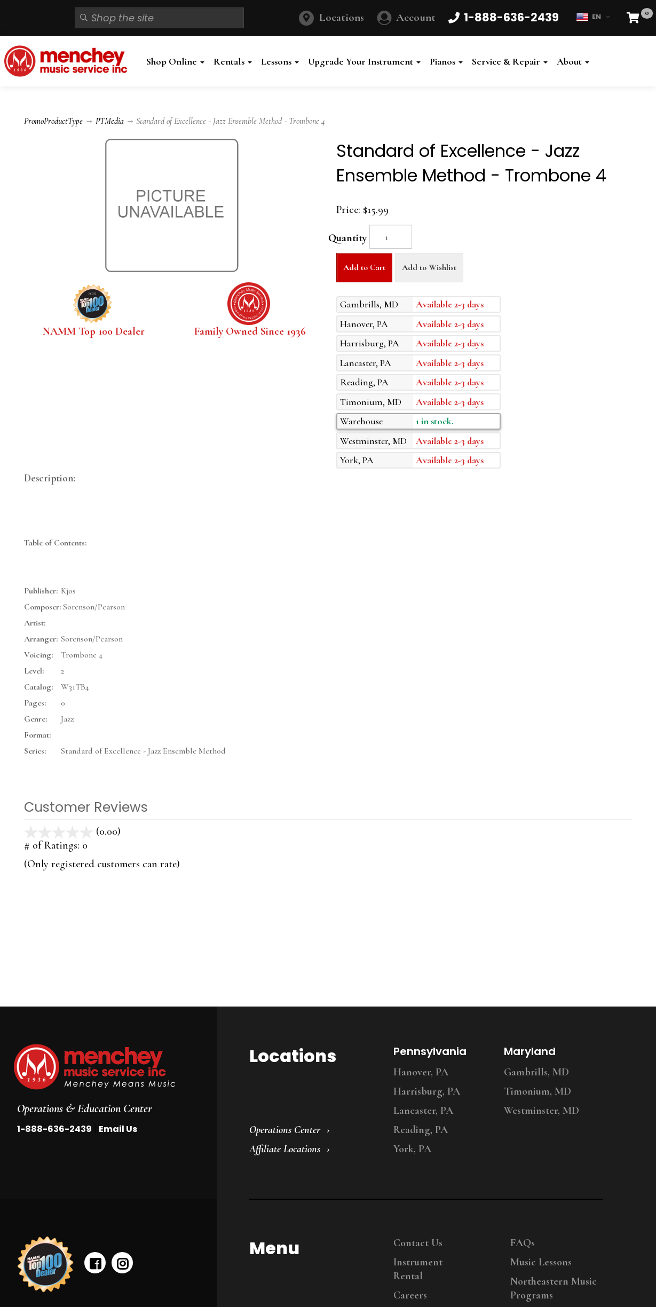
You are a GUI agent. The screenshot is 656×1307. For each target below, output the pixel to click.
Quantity (347, 238)
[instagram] (122, 1262)
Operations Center (284, 1129)
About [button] (573, 61)
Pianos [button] (446, 61)
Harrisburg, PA (426, 1091)
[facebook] (95, 1262)
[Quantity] (390, 237)
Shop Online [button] (175, 61)
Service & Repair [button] (510, 61)
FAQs (522, 1243)
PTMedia (110, 121)
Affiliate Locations (284, 1149)
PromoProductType (53, 121)
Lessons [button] (280, 61)
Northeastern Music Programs (553, 1288)
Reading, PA (420, 1129)
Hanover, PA (420, 1072)
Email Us (118, 1129)
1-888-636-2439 (54, 1129)
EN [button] (593, 17)
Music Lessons (541, 1262)
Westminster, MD (541, 1110)
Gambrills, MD (536, 1072)
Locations (341, 17)
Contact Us (417, 1243)
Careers (410, 1295)
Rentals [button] (233, 61)
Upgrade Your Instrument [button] (364, 61)
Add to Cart (364, 267)
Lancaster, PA (423, 1110)
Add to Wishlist (429, 267)
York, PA (412, 1149)
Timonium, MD (537, 1091)
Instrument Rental (417, 1269)
